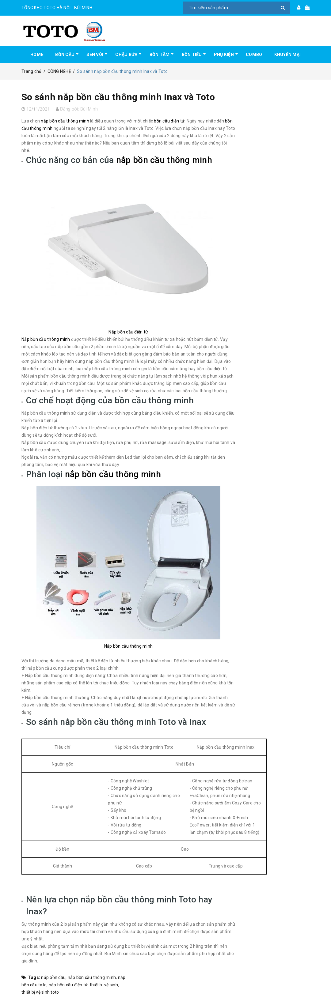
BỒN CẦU (64, 54)
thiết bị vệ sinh (104, 984)
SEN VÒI (94, 54)
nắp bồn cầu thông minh (92, 977)
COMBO (254, 54)
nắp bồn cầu (53, 977)
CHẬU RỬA (126, 54)
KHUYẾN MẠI (287, 54)
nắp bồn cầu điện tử (68, 984)
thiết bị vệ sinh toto (40, 992)
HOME (36, 54)
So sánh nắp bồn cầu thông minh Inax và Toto (118, 97)
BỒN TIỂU (192, 54)
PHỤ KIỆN (224, 54)
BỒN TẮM (160, 54)
